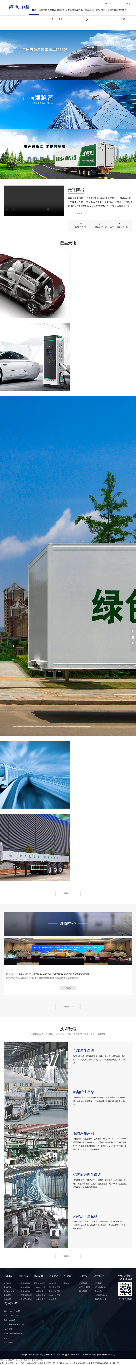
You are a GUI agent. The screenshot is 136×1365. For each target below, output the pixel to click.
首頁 (34, 10)
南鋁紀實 (7, 1287)
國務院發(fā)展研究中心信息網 (100, 1299)
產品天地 (78, 10)
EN (121, 3)
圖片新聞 (83, 1291)
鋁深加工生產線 (25, 1299)
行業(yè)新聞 (84, 1287)
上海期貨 (98, 1283)
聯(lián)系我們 (122, 12)
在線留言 (52, 1299)
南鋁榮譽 (7, 1295)
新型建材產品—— (39, 1283)
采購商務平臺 (54, 1287)
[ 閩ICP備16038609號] (106, 1355)
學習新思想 (52, 12)
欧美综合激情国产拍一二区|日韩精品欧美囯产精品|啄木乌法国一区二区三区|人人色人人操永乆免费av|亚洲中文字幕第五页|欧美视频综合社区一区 (59, 1363)
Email (109, 3)
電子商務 (96, 10)
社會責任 (114, 10)
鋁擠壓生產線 (24, 1291)
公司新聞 (83, 1283)
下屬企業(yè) (87, 12)
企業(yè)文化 (61, 12)
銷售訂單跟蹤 (54, 1291)
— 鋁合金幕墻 (40, 1295)
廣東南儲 (98, 1291)
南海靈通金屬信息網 (100, 1287)
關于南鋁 (7, 1283)
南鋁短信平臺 (54, 1295)
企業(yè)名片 (9, 1291)
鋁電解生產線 (24, 1283)
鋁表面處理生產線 (25, 1295)
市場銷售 (52, 1283)
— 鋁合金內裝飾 (40, 1299)
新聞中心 (105, 10)
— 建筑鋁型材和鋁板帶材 (40, 1287)
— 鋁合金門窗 (40, 1291)
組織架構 (7, 1299)
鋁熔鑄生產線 (24, 1287)
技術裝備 (69, 10)
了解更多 (78, 213)
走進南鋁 (43, 10)
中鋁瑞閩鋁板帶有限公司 (100, 1295)
